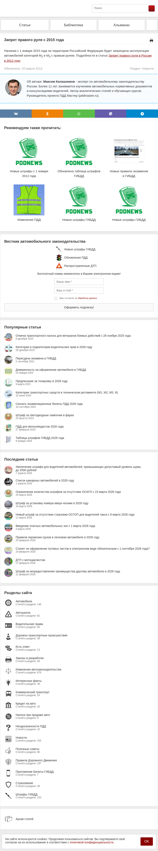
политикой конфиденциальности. (92, 842)
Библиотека (73, 25)
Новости (148, 68)
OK (146, 841)
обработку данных (87, 298)
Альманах (122, 25)
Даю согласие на (78, 298)
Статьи (24, 25)
